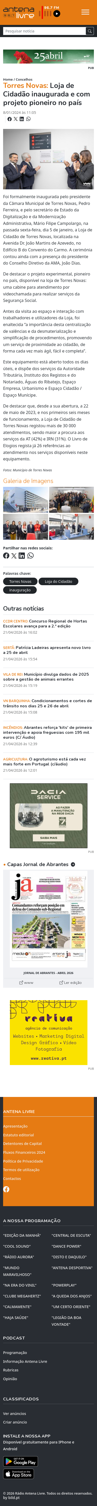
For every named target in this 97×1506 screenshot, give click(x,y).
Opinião (10, 1378)
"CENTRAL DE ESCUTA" (71, 1235)
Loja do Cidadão (58, 581)
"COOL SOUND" (17, 1246)
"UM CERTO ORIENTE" (71, 1306)
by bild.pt (11, 1497)
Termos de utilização (21, 1169)
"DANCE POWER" (66, 1246)
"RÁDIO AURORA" (18, 1256)
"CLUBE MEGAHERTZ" (22, 1296)
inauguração (20, 590)
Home (8, 79)
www (26, 982)
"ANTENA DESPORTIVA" (72, 1267)
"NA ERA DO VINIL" (19, 1285)
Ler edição (70, 982)
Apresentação (15, 1126)
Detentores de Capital (22, 1143)
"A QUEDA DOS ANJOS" (72, 1296)
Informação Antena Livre (25, 1361)
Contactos (12, 1178)
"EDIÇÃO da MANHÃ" (22, 1235)
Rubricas (10, 1369)
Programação (15, 1352)
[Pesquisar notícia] (44, 31)
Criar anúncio (15, 1422)
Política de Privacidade (23, 1161)
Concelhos (24, 79)
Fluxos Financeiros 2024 (24, 1152)
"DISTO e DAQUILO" (69, 1256)
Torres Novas (20, 581)
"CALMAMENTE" (17, 1306)
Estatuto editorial (18, 1134)
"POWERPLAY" (64, 1285)
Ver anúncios (14, 1413)
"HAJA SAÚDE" (15, 1317)
